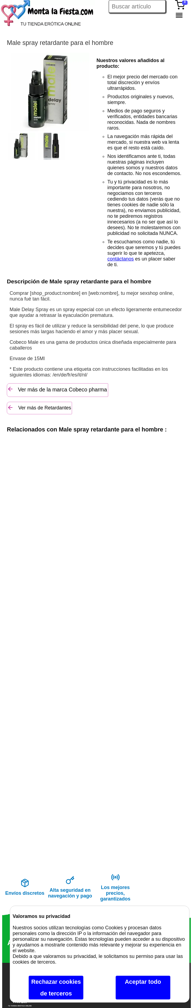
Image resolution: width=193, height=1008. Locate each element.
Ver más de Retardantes (39, 407)
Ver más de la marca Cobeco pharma (57, 389)
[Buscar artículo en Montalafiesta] (137, 6)
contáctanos (120, 259)
